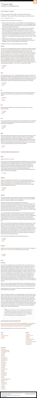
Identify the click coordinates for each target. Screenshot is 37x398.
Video (2, 387)
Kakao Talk (3, 324)
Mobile (2, 370)
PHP (2, 377)
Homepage (4, 65)
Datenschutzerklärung (4, 335)
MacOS (2, 367)
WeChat (14, 324)
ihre (9, 231)
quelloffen (10, 22)
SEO (2, 381)
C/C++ (2, 356)
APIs (2, 354)
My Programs (3, 372)
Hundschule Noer (29, 340)
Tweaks (2, 386)
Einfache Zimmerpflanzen (30, 339)
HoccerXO (14, 325)
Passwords (3, 375)
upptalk (17, 325)
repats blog (7, 4)
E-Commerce (3, 362)
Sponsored (3, 382)
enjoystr (27, 325)
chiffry (24, 325)
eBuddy (9, 323)
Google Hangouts (32, 323)
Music (2, 371)
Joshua (29, 140)
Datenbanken (3, 360)
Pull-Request (18, 219)
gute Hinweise (7, 53)
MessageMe (22, 324)
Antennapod (28, 334)
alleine (34, 231)
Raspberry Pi (3, 380)
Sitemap (2, 338)
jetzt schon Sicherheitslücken (8, 249)
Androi (3, 127)
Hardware (2, 365)
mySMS (18, 324)
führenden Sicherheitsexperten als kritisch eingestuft (10, 181)
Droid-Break (17, 328)
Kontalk (34, 294)
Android (3, 66)
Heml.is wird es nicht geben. (9, 159)
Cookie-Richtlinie (4, 396)
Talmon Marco (11, 75)
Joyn (5, 323)
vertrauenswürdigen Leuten (16, 53)
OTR (33, 271)
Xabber (31, 324)
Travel (2, 385)
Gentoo (34, 32)
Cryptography (3, 359)
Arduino (2, 355)
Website (12, 231)
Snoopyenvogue (28, 344)
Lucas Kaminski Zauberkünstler (31, 341)
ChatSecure (3, 325)
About (2, 334)
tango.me (21, 325)
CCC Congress (3, 357)
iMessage (7, 324)
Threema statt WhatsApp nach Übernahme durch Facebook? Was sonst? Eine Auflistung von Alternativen (17, 15)
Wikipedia (24, 328)
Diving (2, 361)
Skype (12, 323)
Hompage (4, 254)
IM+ (27, 323)
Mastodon (2, 0)
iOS (3, 68)
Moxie (2, 274)
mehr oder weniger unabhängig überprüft (20, 63)
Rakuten (32, 76)
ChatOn (2, 323)
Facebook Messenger (18, 323)
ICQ (7, 323)
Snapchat (11, 324)
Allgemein (2, 349)
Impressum (3, 336)
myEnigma (9, 325)
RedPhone (9, 275)
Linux (2, 366)
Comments (13, 18)
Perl (2, 376)
